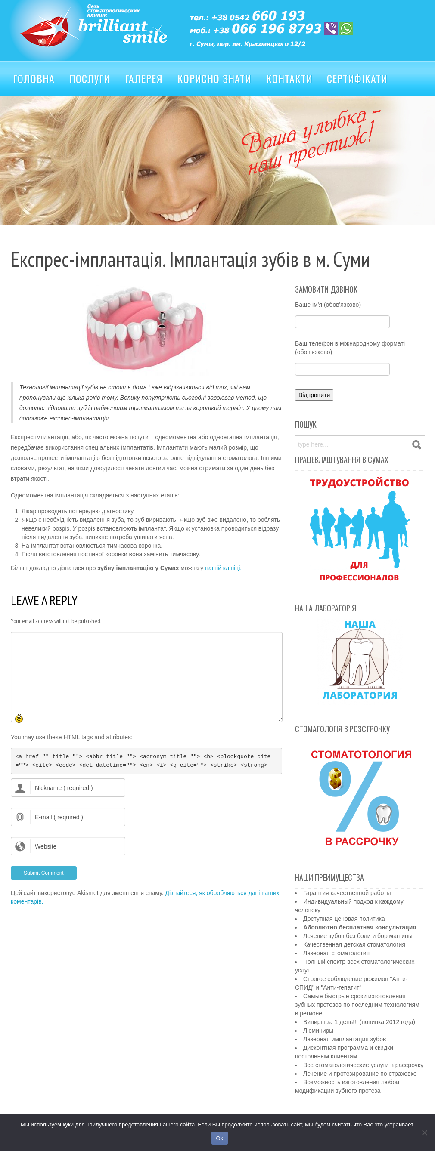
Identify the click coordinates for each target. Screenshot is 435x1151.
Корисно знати (214, 78)
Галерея (144, 78)
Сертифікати (357, 78)
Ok (219, 1138)
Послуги (89, 78)
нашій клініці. (223, 568)
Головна (34, 78)
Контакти (289, 78)
